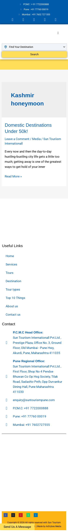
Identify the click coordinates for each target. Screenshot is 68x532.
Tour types (13, 289)
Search (34, 54)
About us (12, 306)
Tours (9, 273)
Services (11, 264)
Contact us (13, 314)
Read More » (13, 176)
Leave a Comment (17, 139)
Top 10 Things (15, 298)
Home (10, 256)
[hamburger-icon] (58, 33)
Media (36, 139)
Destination (13, 281)
